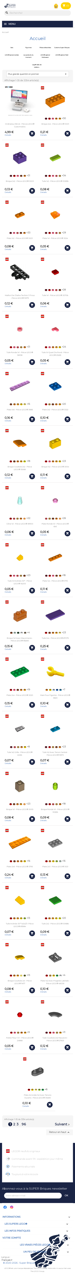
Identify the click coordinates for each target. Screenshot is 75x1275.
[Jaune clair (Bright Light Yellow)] (24, 404)
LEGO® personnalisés (12, 55)
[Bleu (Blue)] (57, 690)
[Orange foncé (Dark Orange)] (21, 176)
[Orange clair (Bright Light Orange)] (60, 118)
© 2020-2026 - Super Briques (19, 1263)
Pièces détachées (45, 47)
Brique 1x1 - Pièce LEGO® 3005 (19, 809)
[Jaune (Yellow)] (60, 347)
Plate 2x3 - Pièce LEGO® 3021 (55, 867)
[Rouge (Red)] (49, 118)
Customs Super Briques (62, 47)
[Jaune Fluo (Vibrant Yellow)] (24, 461)
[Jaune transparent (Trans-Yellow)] (21, 975)
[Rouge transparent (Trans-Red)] (56, 176)
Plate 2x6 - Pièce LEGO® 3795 (20, 867)
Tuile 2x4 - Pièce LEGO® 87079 (55, 638)
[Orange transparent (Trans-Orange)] (24, 518)
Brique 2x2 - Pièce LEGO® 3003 (20, 181)
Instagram (12, 1207)
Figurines (28, 47)
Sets (12, 47)
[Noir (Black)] (20, 290)
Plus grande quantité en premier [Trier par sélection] (37, 74)
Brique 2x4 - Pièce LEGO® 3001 (55, 124)
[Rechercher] (37, 13)
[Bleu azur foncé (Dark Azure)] (60, 690)
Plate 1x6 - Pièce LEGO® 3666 (20, 410)
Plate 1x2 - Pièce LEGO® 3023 (20, 238)
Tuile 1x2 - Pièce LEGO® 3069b (55, 181)
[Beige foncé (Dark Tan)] (25, 633)
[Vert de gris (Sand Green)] (15, 633)
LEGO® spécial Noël (61, 55)
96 (24, 1124)
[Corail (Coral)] (53, 118)
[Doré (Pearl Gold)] (60, 176)
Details (8, 135)
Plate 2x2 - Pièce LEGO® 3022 (55, 410)
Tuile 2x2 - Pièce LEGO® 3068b (55, 924)
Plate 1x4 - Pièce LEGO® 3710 (55, 581)
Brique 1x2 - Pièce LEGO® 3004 (55, 467)
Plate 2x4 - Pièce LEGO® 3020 (20, 695)
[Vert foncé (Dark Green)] (18, 633)
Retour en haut (59, 1132)
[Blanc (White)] (21, 633)
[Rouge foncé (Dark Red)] (46, 118)
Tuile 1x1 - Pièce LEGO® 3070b (55, 295)
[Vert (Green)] (57, 975)
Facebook (5, 1207)
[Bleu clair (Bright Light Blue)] (53, 690)
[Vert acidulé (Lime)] (56, 861)
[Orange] (56, 118)
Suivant (62, 1124)
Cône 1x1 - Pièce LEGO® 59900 (19, 524)
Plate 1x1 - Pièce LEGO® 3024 (55, 238)
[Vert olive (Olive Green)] (24, 975)
